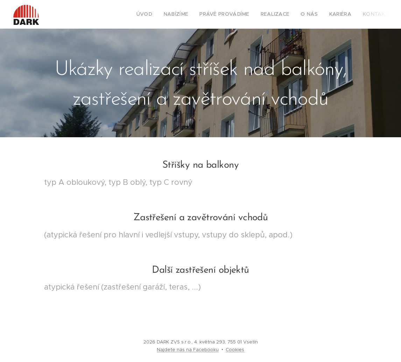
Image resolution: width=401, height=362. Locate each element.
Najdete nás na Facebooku (188, 350)
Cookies (235, 350)
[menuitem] (161, 14)
